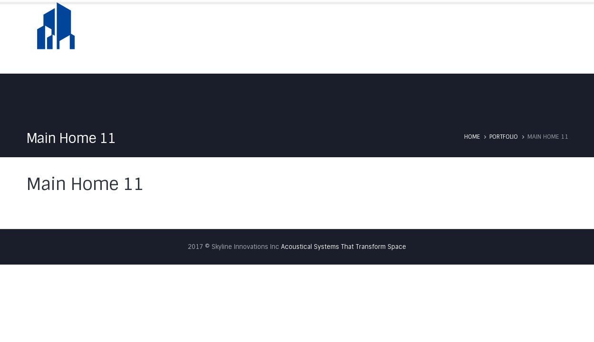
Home (293, 39)
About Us (336, 39)
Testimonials (486, 39)
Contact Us (546, 39)
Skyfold (384, 39)
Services (431, 39)
